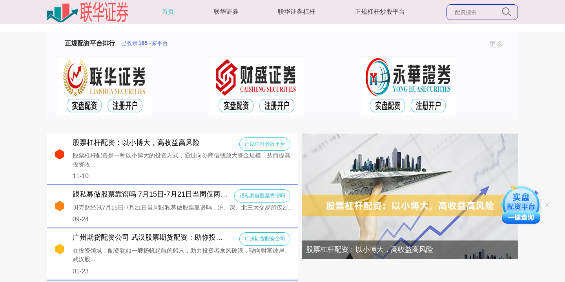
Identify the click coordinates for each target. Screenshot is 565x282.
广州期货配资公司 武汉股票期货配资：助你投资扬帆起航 (162, 237)
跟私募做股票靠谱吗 (262, 196)
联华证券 (226, 11)
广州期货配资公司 (264, 239)
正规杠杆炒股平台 (380, 11)
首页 (168, 11)
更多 (499, 44)
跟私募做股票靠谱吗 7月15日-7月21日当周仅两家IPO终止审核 (170, 194)
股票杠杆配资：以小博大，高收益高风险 (369, 249)
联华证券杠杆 (296, 11)
